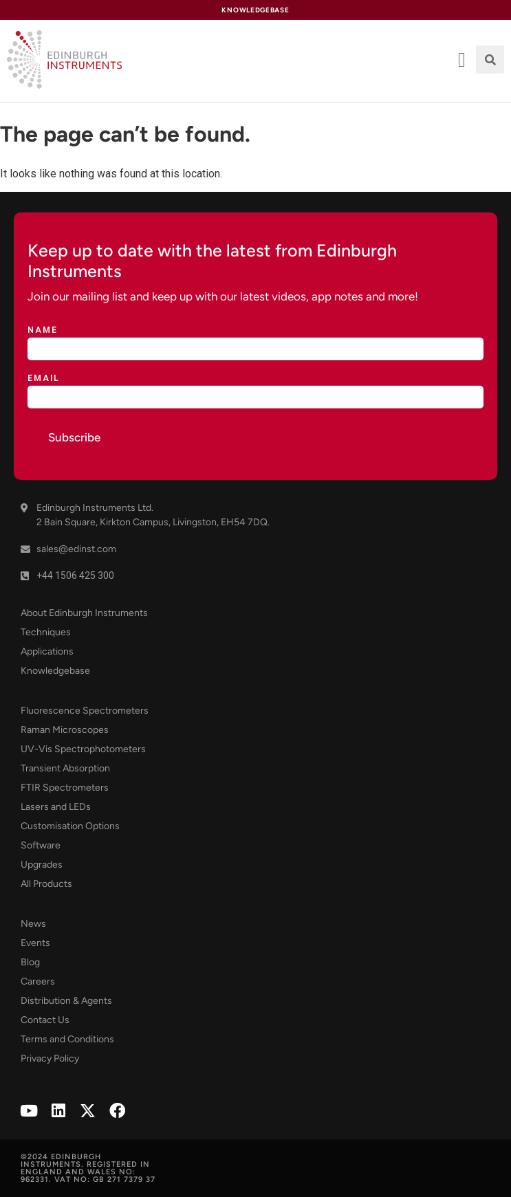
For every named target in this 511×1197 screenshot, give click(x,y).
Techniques (46, 632)
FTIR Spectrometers (65, 787)
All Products (46, 884)
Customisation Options (70, 826)
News (33, 924)
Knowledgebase (55, 671)
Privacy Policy (50, 1058)
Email (44, 378)
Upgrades (42, 864)
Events (35, 943)
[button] (490, 59)
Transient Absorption (65, 768)
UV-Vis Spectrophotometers (83, 749)
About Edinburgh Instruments (84, 613)
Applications (47, 651)
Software (41, 845)
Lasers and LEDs (56, 807)
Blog (30, 962)
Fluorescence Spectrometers (85, 710)
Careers (38, 981)
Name (43, 330)
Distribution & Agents (66, 1001)
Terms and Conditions (67, 1039)
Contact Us (45, 1020)
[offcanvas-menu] (462, 60)
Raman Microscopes (65, 730)
